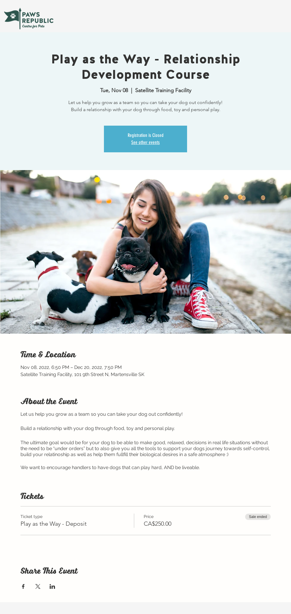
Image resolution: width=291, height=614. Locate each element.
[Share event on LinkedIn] (52, 586)
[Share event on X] (38, 586)
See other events (145, 142)
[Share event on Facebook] (23, 586)
